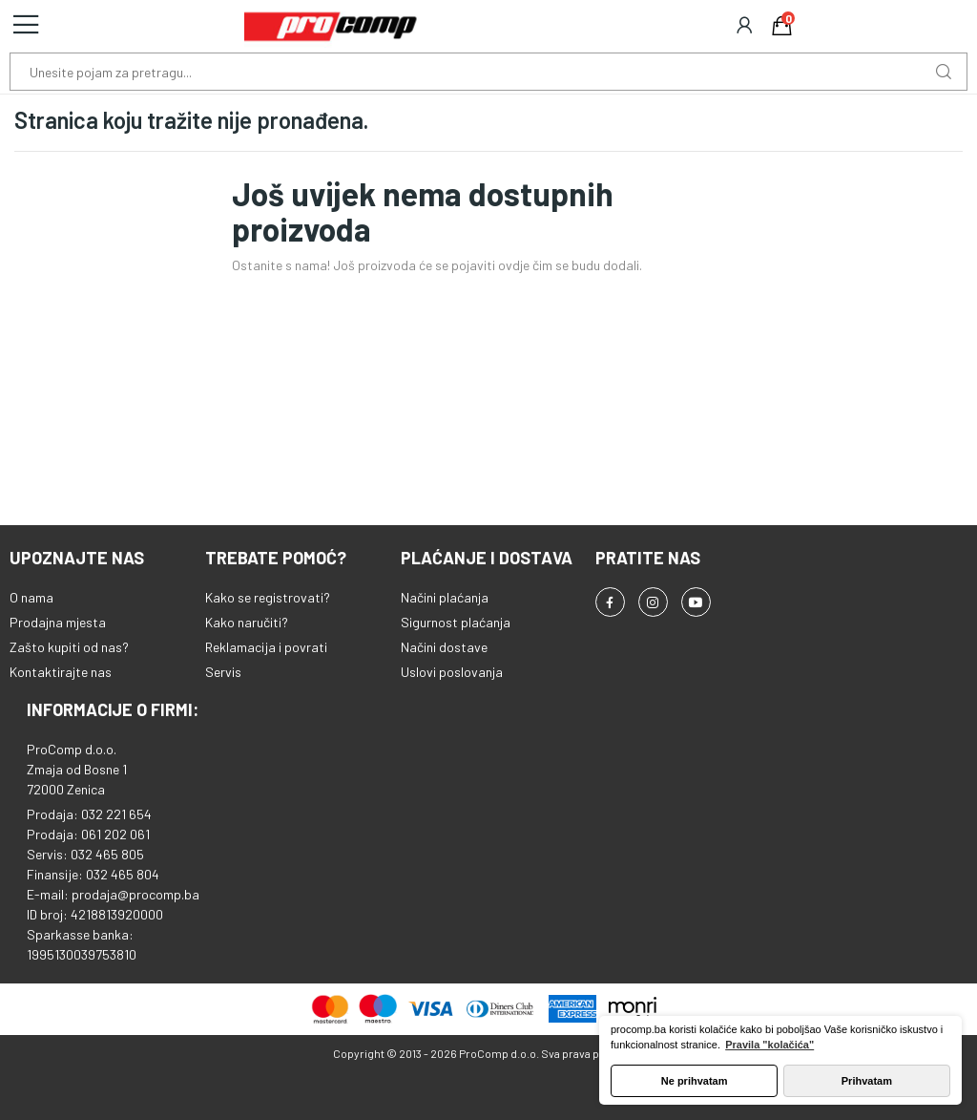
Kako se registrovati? (267, 597)
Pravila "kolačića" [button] (769, 1044)
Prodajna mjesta (58, 622)
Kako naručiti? (246, 622)
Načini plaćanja (444, 597)
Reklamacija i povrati (266, 647)
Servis (223, 672)
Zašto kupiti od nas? (69, 647)
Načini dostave (444, 647)
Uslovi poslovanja (452, 672)
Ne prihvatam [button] (694, 1081)
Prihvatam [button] (867, 1081)
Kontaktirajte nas (61, 672)
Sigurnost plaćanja (455, 622)
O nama (31, 597)
